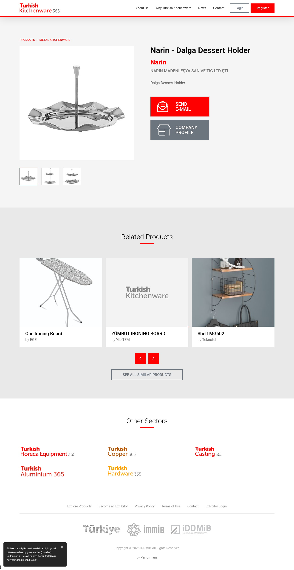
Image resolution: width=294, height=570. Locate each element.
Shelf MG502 (211, 333)
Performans (149, 557)
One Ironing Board (43, 333)
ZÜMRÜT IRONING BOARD (138, 333)
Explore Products (79, 506)
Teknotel (209, 340)
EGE (33, 340)
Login (239, 8)
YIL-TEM (123, 340)
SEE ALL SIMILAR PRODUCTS (147, 375)
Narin (158, 62)
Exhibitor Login (216, 506)
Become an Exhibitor (113, 506)
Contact (193, 506)
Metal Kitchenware (54, 40)
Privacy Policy (145, 506)
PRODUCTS (27, 40)
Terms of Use (171, 506)
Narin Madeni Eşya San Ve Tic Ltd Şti (189, 70)
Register (263, 8)
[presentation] (140, 358)
